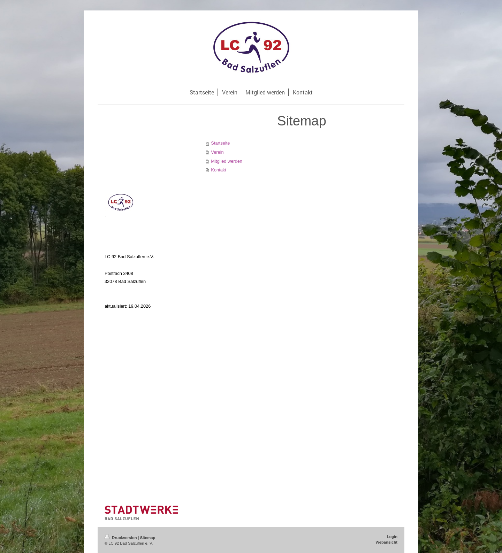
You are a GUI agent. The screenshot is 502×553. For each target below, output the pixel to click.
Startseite (220, 143)
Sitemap (147, 538)
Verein (217, 152)
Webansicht (386, 542)
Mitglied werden (226, 161)
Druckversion (121, 538)
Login (392, 537)
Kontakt (218, 169)
